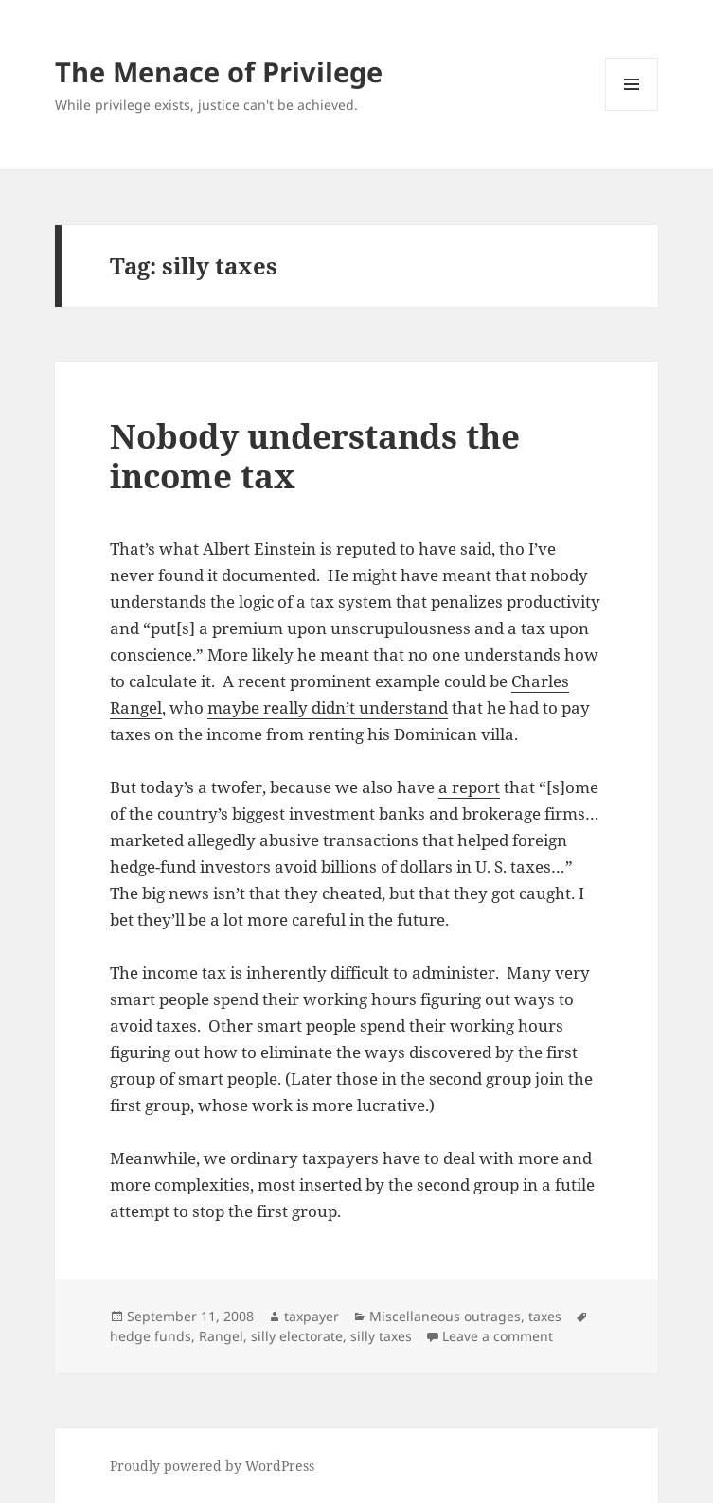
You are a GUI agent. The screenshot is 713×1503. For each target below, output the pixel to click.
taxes (544, 1316)
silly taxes (381, 1336)
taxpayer (311, 1316)
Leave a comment (497, 1336)
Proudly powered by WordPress (212, 1466)
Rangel (221, 1336)
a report (469, 787)
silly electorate (297, 1336)
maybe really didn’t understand (327, 707)
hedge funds (150, 1336)
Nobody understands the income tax (315, 456)
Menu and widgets (632, 110)
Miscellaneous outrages (445, 1316)
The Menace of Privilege (219, 71)
